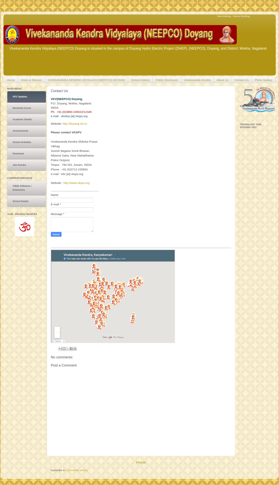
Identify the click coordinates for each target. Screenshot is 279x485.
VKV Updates (20, 96)
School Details (21, 201)
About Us (222, 80)
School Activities (22, 142)
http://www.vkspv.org (76, 183)
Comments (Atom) (77, 470)
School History (140, 80)
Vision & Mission (31, 80)
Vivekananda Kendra (197, 80)
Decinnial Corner (22, 108)
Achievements (20, 131)
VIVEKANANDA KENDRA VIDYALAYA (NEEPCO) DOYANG (86, 80)
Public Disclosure (167, 80)
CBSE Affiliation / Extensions (22, 188)
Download (18, 153)
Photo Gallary (263, 80)
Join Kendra (19, 165)
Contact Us (241, 80)
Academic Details (22, 119)
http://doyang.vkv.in (75, 123)
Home (266, 65)
